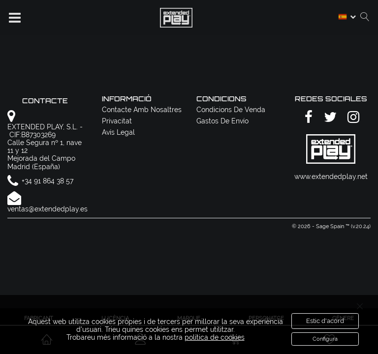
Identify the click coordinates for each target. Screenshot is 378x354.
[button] (15, 18)
